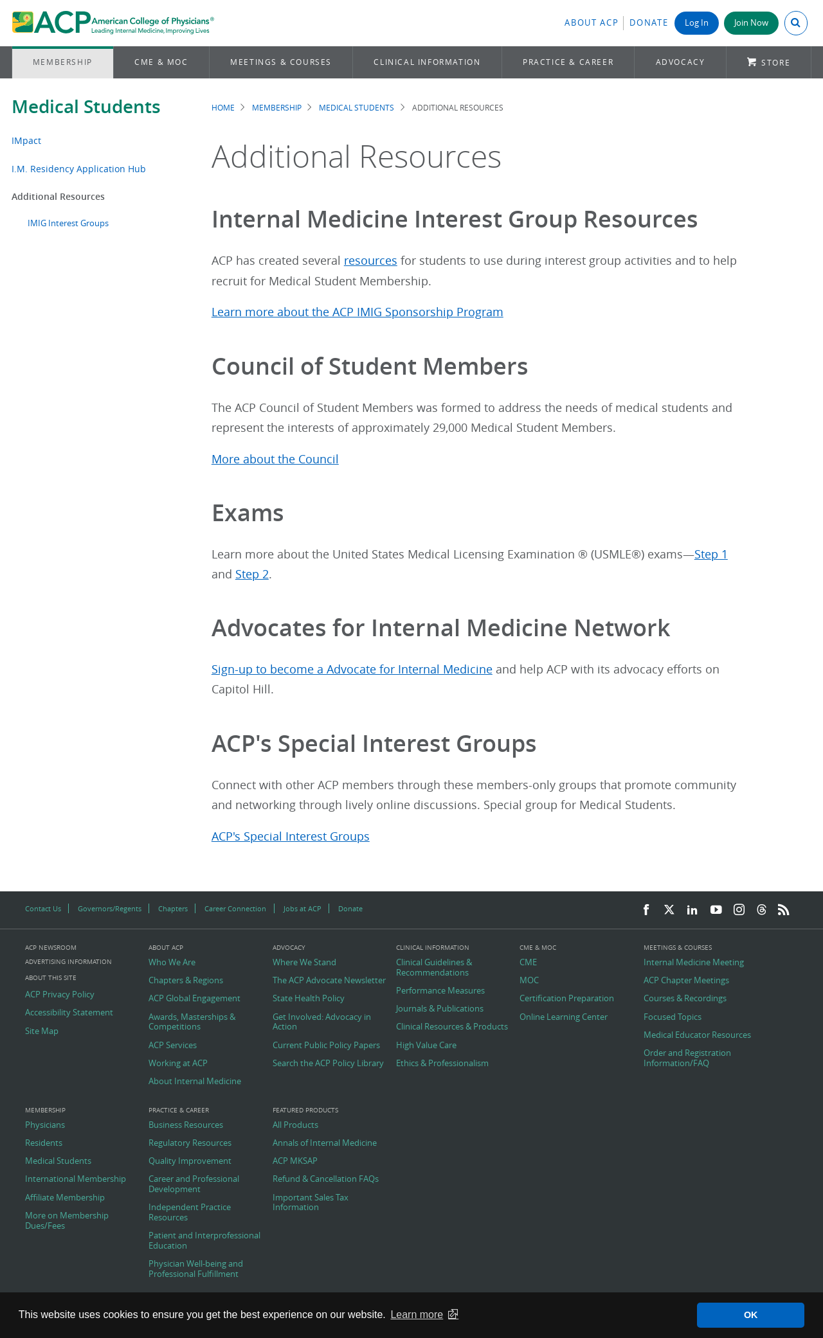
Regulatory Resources (190, 1143)
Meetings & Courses (281, 62)
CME (528, 963)
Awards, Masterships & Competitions (192, 1022)
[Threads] (761, 910)
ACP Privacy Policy (60, 995)
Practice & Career (568, 62)
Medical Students (86, 106)
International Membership (75, 1179)
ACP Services (173, 1045)
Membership (63, 62)
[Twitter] (669, 910)
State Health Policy (309, 999)
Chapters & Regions (186, 981)
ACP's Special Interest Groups (291, 836)
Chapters (173, 908)
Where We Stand (304, 963)
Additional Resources (58, 196)
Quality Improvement (190, 1161)
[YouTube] (716, 910)
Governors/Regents (109, 908)
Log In (697, 22)
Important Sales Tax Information (310, 1203)
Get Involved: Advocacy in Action (322, 1022)
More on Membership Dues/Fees (67, 1221)
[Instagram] (739, 910)
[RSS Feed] (784, 910)
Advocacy (680, 62)
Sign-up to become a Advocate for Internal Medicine (352, 669)
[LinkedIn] (692, 910)
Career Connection (235, 908)
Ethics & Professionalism (442, 1063)
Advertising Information (68, 962)
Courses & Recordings (685, 999)
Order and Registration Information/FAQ (687, 1058)
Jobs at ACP (302, 908)
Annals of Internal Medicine (325, 1143)
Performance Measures (440, 991)
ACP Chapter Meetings (686, 981)
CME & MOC (161, 62)
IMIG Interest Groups (68, 223)
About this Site (51, 978)
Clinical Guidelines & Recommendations (434, 967)
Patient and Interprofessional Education (204, 1241)
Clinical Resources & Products (452, 1027)
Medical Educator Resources (697, 1035)
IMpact (26, 140)
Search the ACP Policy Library (328, 1063)
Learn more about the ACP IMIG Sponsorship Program (357, 312)
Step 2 (252, 574)
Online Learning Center (564, 1017)
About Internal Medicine (195, 1081)
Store (775, 62)
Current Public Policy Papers (326, 1045)
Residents (43, 1143)
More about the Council (275, 459)
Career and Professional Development (194, 1184)
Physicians (45, 1125)
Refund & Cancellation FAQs (326, 1179)
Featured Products (305, 1110)
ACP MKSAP (295, 1161)
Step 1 (711, 554)
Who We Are (172, 963)
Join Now (751, 22)
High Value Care (426, 1045)
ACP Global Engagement (194, 999)
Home (223, 107)
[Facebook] (646, 910)
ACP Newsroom (51, 948)
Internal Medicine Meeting (694, 963)
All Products (295, 1125)
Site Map (42, 1031)
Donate (648, 22)
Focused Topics (672, 1017)
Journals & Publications (440, 1009)
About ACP (592, 22)
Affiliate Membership (65, 1198)
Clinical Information (427, 62)
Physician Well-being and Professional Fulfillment (196, 1269)
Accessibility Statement (69, 1013)
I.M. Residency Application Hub (79, 169)
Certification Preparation (567, 999)
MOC (529, 981)
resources (370, 260)
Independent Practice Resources (190, 1212)
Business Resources (186, 1125)
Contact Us (43, 908)
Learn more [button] (416, 1314)
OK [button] (751, 1315)
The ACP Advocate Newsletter (329, 981)
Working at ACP (178, 1063)
